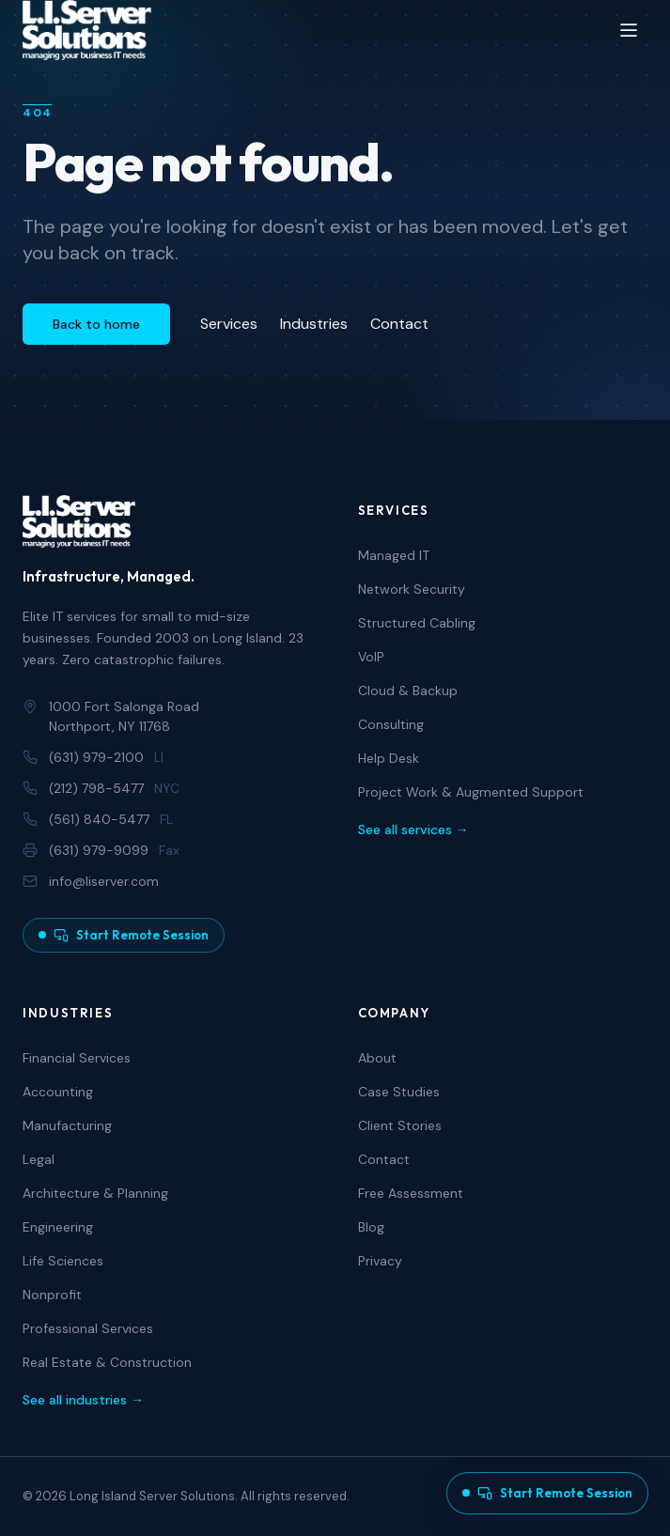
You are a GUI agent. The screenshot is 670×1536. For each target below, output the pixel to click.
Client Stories (400, 1125)
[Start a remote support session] (547, 1493)
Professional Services (88, 1328)
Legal (39, 1159)
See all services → (413, 829)
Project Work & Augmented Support (471, 792)
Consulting (391, 724)
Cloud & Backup (408, 690)
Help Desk (388, 758)
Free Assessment (410, 1193)
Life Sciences (63, 1260)
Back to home (96, 324)
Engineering (58, 1226)
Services (228, 324)
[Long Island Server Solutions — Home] (87, 30)
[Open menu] (628, 30)
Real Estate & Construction (107, 1362)
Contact (399, 324)
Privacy (380, 1260)
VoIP (371, 656)
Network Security (411, 589)
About (377, 1057)
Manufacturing (67, 1125)
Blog (371, 1226)
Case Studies (399, 1091)
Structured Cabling (416, 622)
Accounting (58, 1091)
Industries (314, 324)
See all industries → (83, 1399)
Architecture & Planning (95, 1193)
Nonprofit (52, 1294)
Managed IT (393, 555)
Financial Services (77, 1057)
